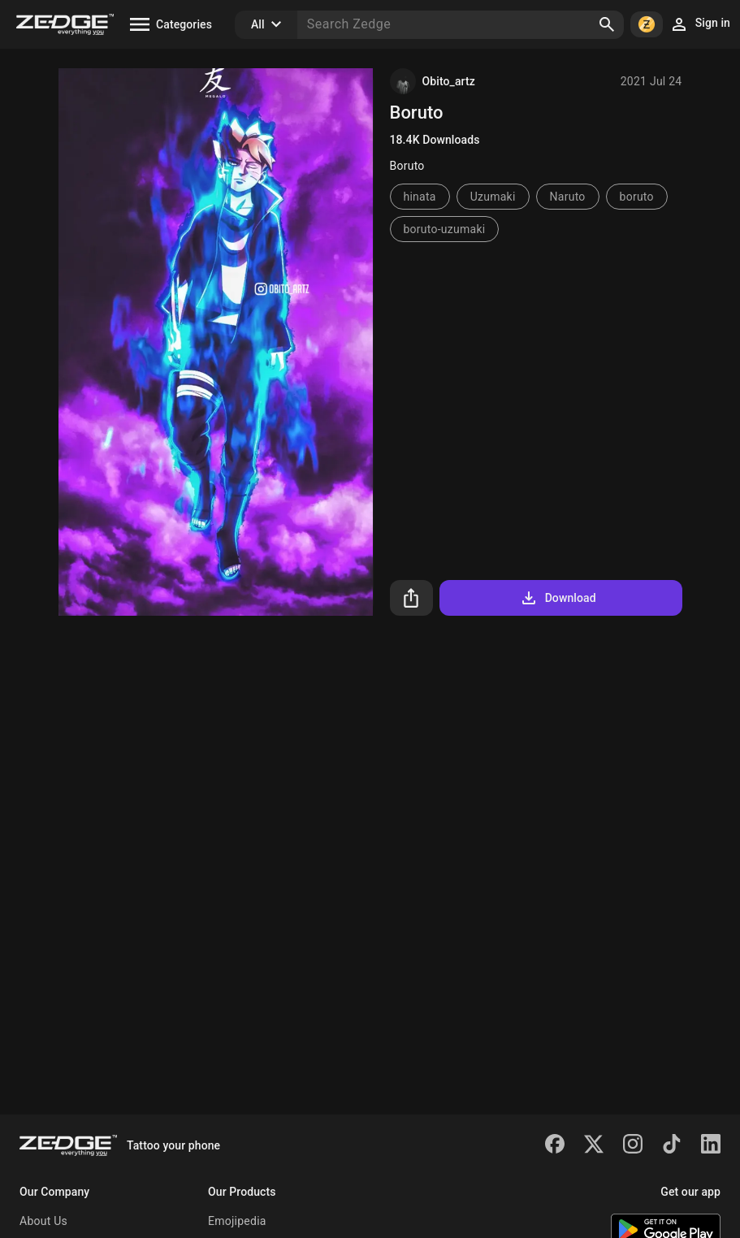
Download (557, 598)
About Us (43, 1220)
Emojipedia (237, 1220)
